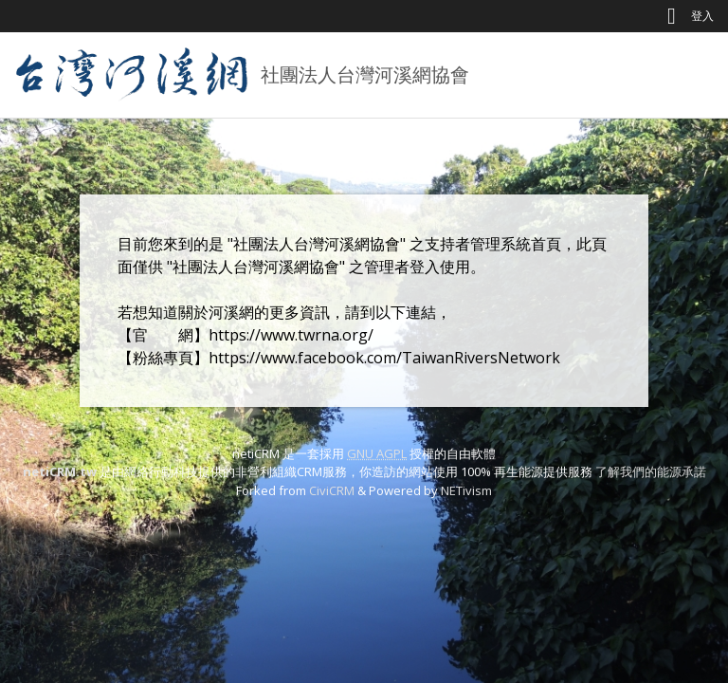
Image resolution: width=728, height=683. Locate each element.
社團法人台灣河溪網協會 (365, 74)
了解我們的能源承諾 (650, 471)
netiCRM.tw (60, 471)
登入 (702, 16)
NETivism (466, 490)
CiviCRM (332, 490)
